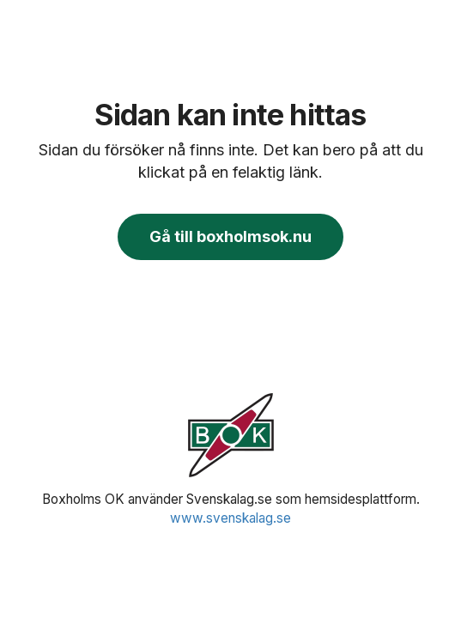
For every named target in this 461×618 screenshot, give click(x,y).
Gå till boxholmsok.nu (230, 236)
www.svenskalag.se (230, 518)
